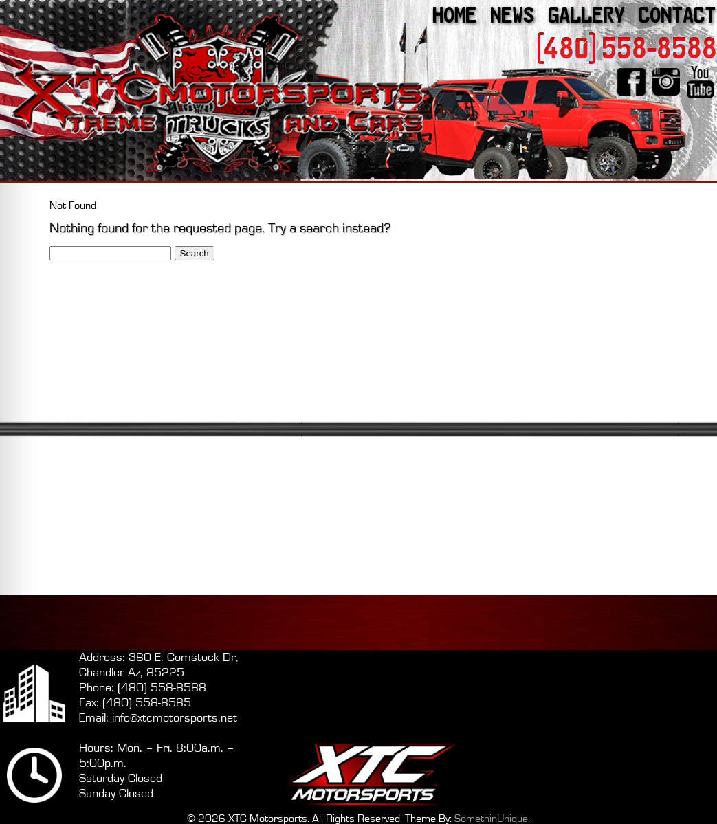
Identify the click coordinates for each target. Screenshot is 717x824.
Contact (677, 15)
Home (454, 15)
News (512, 15)
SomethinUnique (491, 818)
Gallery (586, 15)
